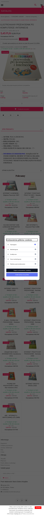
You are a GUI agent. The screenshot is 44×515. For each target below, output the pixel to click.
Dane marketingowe (15, 259)
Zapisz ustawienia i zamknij (22, 270)
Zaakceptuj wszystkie (22, 274)
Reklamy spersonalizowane (17, 264)
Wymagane (13, 244)
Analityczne (13, 254)
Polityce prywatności (28, 513)
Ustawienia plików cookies (19, 240)
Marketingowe (14, 249)
